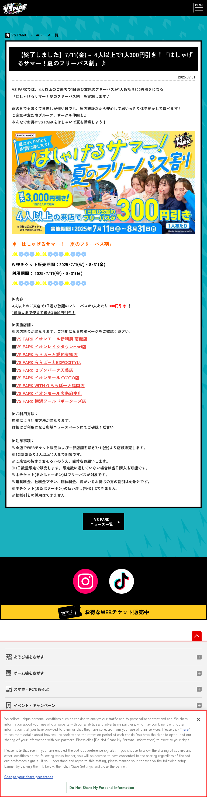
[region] (103, 754)
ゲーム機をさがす (29, 673)
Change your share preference (28, 776)
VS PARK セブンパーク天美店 (44, 370)
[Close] (198, 719)
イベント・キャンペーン (34, 705)
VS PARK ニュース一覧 (101, 522)
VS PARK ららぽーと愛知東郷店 (47, 354)
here (185, 729)
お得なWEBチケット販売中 (103, 612)
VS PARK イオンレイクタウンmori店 (51, 346)
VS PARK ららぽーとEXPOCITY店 (48, 362)
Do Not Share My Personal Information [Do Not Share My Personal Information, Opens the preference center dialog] (102, 787)
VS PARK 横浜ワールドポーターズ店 (51, 401)
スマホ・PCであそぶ (31, 689)
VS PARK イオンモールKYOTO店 (47, 377)
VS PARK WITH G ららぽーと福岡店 (50, 385)
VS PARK (19, 34)
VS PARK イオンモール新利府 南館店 (51, 338)
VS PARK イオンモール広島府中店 (49, 393)
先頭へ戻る (197, 636)
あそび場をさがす (29, 656)
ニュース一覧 (47, 34)
